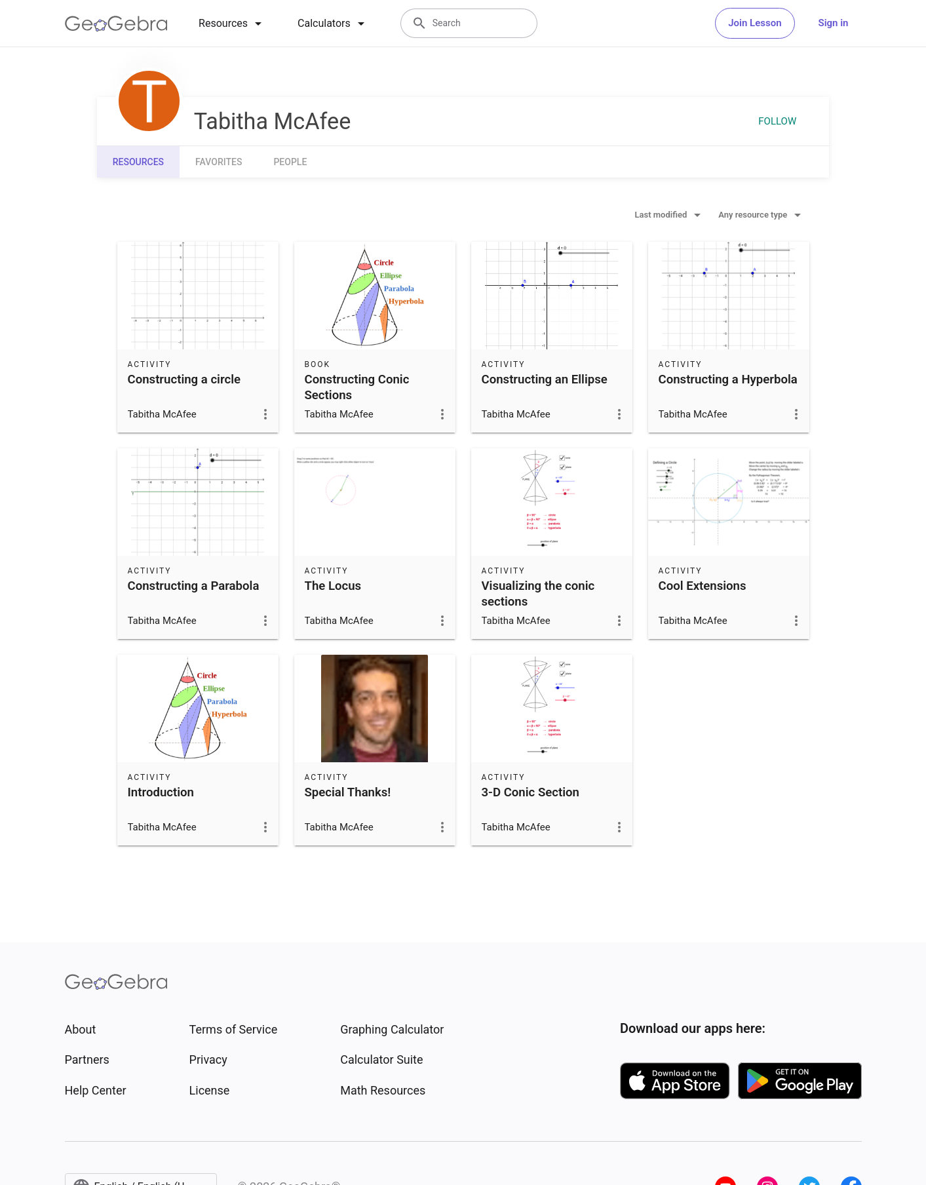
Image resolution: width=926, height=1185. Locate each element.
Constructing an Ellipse (545, 379)
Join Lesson (754, 23)
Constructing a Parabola (194, 586)
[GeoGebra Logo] (116, 23)
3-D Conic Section (530, 792)
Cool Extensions (702, 586)
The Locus (333, 586)
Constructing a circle (184, 379)
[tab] (232, 23)
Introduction (161, 792)
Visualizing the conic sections (538, 594)
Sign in (834, 23)
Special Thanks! (348, 792)
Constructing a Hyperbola (728, 379)
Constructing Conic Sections (357, 387)
